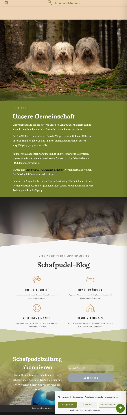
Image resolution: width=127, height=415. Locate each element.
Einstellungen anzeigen (111, 404)
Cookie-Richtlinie (76, 410)
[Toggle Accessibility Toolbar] (120, 408)
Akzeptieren (67, 404)
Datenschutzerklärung (92, 410)
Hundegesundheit (37, 290)
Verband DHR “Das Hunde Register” (46, 169)
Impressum (106, 410)
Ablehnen (87, 404)
